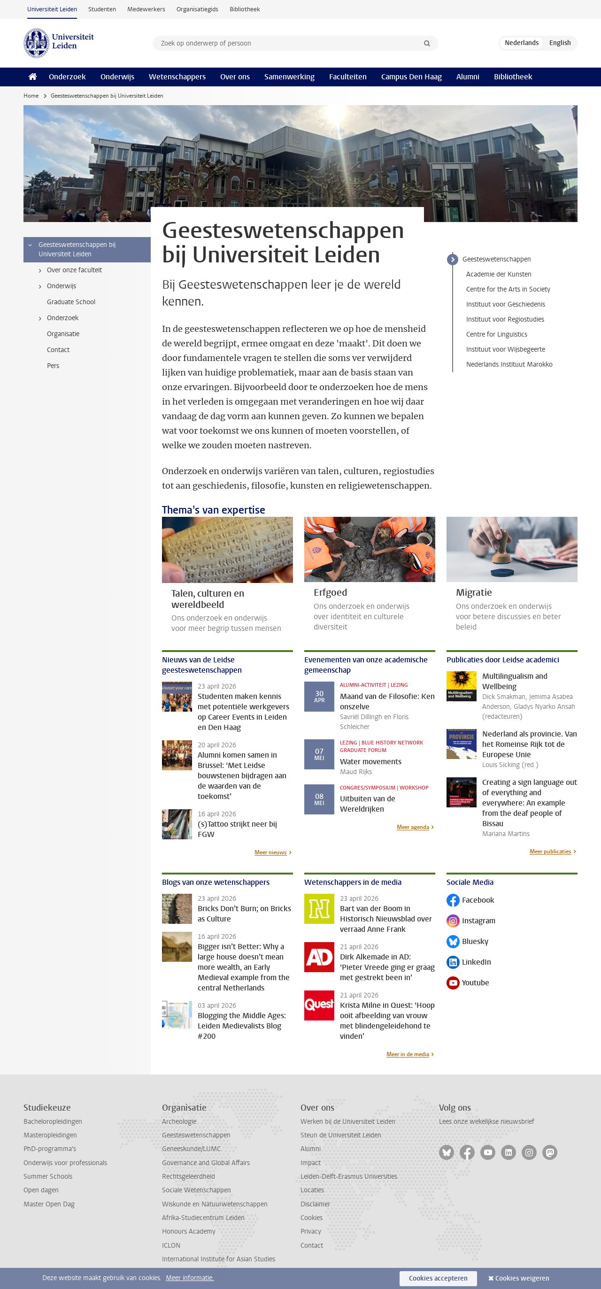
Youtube (468, 984)
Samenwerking (289, 77)
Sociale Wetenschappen (196, 1190)
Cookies (311, 1217)
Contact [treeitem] (58, 349)
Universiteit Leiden (52, 9)
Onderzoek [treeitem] (56, 318)
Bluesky (467, 942)
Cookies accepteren (438, 1278)
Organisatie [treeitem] (63, 334)
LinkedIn (469, 963)
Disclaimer (315, 1204)
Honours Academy (189, 1231)
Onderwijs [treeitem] (55, 286)
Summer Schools (47, 1176)
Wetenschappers (177, 77)
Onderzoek (67, 77)
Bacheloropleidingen (52, 1121)
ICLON (171, 1245)
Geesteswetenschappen (496, 259)
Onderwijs (117, 77)
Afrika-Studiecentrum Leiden (203, 1217)
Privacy (310, 1231)
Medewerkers (146, 9)
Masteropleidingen (50, 1135)
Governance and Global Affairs (206, 1163)
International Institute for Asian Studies (218, 1259)
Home (31, 96)
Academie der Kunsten (499, 274)
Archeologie (179, 1121)
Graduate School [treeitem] (71, 302)
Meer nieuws (270, 852)
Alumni (467, 77)
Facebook (470, 901)
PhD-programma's (49, 1148)
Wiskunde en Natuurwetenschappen (215, 1204)
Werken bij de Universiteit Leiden (347, 1121)
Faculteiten (348, 77)
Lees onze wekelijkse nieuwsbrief (486, 1121)
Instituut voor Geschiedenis (505, 304)
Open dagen (41, 1190)
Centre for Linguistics (496, 334)
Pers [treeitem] (53, 365)
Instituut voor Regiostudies (505, 319)
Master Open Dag (49, 1204)
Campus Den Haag (411, 77)
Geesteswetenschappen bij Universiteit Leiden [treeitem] (71, 249)
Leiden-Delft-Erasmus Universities (348, 1176)
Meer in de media (407, 1054)
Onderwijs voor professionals (65, 1163)
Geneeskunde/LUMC (191, 1148)
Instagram (471, 922)
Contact (311, 1245)
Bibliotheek (245, 9)
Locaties (312, 1190)
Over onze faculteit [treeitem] (68, 270)
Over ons (235, 77)
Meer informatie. (190, 1278)
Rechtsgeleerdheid (188, 1176)
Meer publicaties (550, 851)
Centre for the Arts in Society (508, 289)
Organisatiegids (197, 9)
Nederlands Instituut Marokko (509, 364)
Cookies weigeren (522, 1278)
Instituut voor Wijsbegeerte (505, 349)
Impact (310, 1163)
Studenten (102, 9)
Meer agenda (413, 827)
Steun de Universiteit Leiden (340, 1135)
